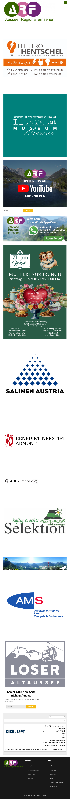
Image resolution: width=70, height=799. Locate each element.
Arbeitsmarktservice (34, 770)
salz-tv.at (52, 766)
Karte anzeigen (57, 749)
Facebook (53, 770)
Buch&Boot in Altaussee (58, 745)
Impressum (53, 786)
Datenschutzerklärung (56, 782)
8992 (63, 732)
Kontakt (52, 778)
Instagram (53, 774)
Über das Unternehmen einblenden (15, 749)
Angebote (31, 766)
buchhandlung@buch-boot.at (56, 742)
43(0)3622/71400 (60, 740)
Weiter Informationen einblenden (37, 749)
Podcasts (30, 778)
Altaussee (52, 732)
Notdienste (31, 774)
